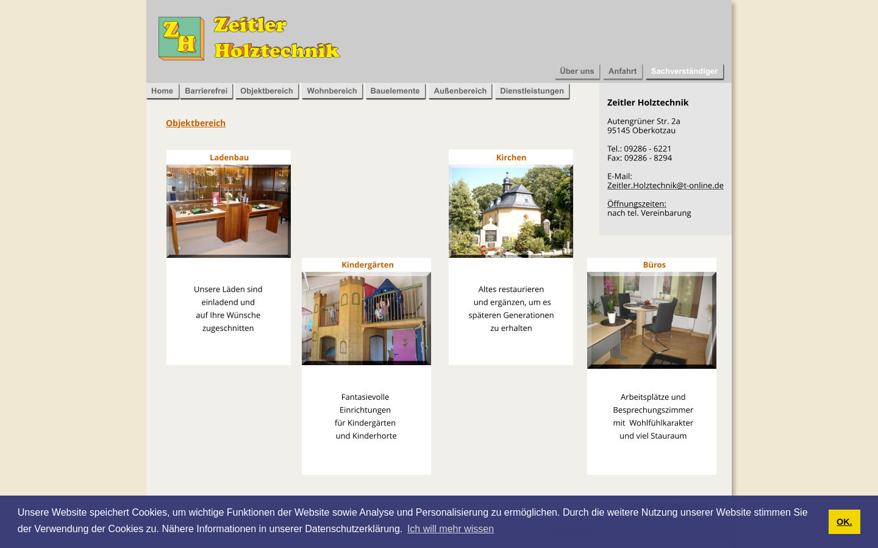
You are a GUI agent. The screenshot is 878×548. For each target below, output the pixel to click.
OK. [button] (844, 522)
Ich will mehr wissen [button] (450, 529)
